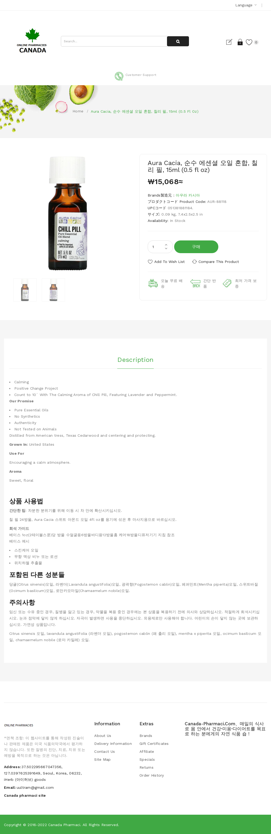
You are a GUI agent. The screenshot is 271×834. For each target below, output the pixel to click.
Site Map (102, 759)
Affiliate (146, 751)
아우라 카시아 (188, 195)
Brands (145, 735)
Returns (146, 767)
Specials (147, 759)
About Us (102, 735)
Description (135, 359)
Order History (151, 775)
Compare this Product (219, 261)
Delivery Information (113, 743)
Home (78, 111)
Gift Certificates (154, 743)
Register (231, 42)
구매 (196, 246)
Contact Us (104, 751)
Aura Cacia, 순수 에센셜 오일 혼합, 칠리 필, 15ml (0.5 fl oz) (144, 111)
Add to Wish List (169, 261)
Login (240, 42)
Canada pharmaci (64, 825)
